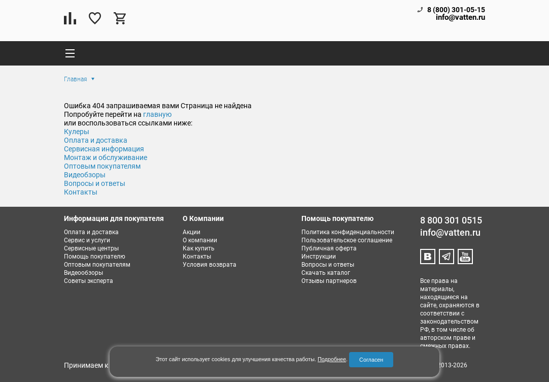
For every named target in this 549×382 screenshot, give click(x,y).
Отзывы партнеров (329, 280)
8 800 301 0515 (451, 220)
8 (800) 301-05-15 (456, 9)
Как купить (199, 248)
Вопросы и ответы (94, 183)
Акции (191, 232)
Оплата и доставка (95, 140)
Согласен (371, 360)
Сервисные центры (91, 248)
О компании (200, 240)
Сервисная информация (104, 149)
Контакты (80, 192)
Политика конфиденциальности (347, 232)
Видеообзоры (83, 272)
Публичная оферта (329, 248)
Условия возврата (209, 264)
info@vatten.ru (460, 17)
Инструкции (318, 256)
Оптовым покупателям (102, 166)
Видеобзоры (85, 175)
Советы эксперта (88, 280)
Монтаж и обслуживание (105, 157)
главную (157, 114)
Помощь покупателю (94, 256)
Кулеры (76, 132)
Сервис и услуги (87, 240)
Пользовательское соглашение (346, 240)
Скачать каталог (325, 272)
